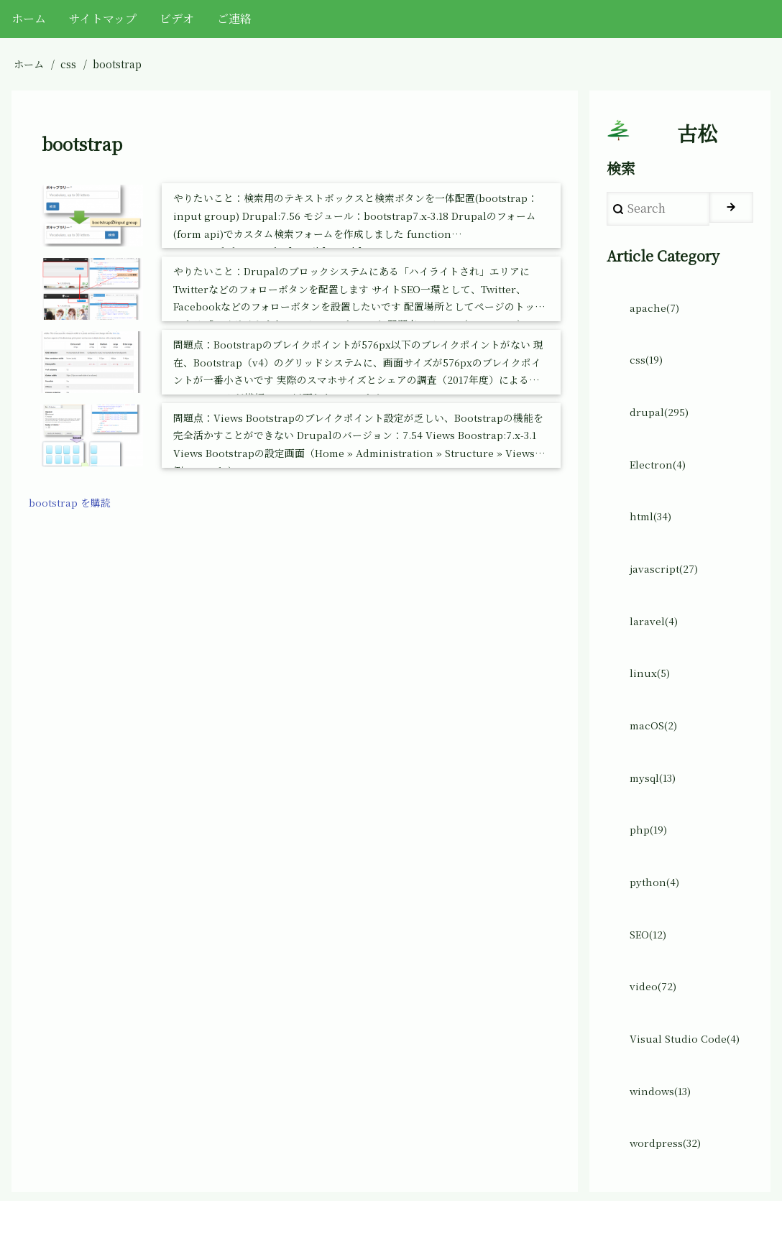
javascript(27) (668, 592)
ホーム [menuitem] (29, 18)
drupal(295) (662, 426)
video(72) (656, 1033)
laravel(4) (657, 647)
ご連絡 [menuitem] (234, 18)
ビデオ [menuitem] (177, 18)
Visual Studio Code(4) (690, 1088)
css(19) (649, 371)
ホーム (29, 64)
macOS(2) (657, 758)
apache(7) (658, 316)
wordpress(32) (670, 1199)
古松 (697, 137)
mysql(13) (657, 812)
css (68, 64)
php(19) (651, 867)
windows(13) (665, 1143)
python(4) (657, 923)
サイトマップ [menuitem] (103, 18)
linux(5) (651, 702)
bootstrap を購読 (75, 504)
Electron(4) (661, 482)
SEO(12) (651, 978)
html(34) (653, 536)
